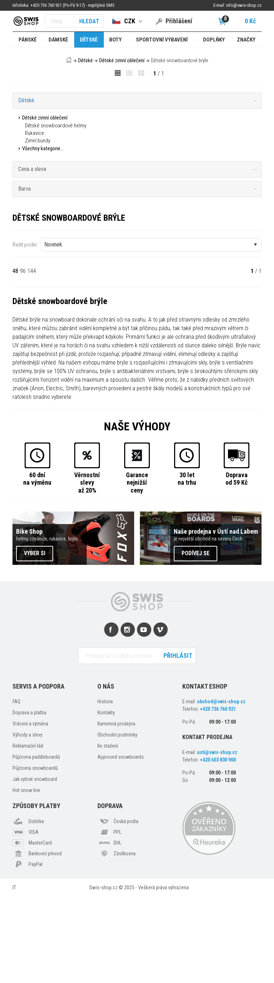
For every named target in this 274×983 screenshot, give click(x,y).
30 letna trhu (187, 564)
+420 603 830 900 (218, 845)
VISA (34, 918)
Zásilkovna (124, 939)
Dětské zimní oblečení (121, 60)
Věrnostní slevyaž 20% (87, 568)
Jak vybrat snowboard (34, 865)
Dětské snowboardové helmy (55, 125)
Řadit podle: (25, 330)
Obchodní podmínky (117, 821)
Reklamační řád (27, 832)
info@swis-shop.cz (244, 5)
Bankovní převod (45, 939)
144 (31, 356)
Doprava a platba (29, 799)
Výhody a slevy (27, 821)
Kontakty (106, 799)
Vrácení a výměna (30, 810)
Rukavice (34, 133)
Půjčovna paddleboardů (36, 843)
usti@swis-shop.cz (217, 838)
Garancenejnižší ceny (137, 568)
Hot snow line (26, 876)
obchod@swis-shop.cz (221, 788)
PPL (117, 918)
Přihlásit (177, 741)
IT (14, 973)
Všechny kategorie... (43, 148)
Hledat (89, 21)
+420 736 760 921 (218, 795)
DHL (117, 928)
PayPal (35, 950)
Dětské (85, 60)
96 (23, 356)
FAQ (16, 788)
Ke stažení (107, 832)
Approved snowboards (120, 843)
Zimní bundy (37, 140)
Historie (105, 788)
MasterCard (40, 928)
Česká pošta (125, 907)
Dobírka (36, 907)
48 (15, 356)
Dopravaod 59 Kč (236, 564)
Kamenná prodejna (116, 810)
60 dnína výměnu (37, 564)
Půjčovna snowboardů (35, 854)
